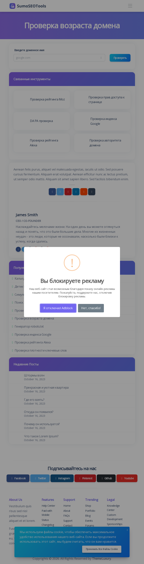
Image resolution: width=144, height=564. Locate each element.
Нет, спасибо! (90, 308)
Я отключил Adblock (58, 308)
